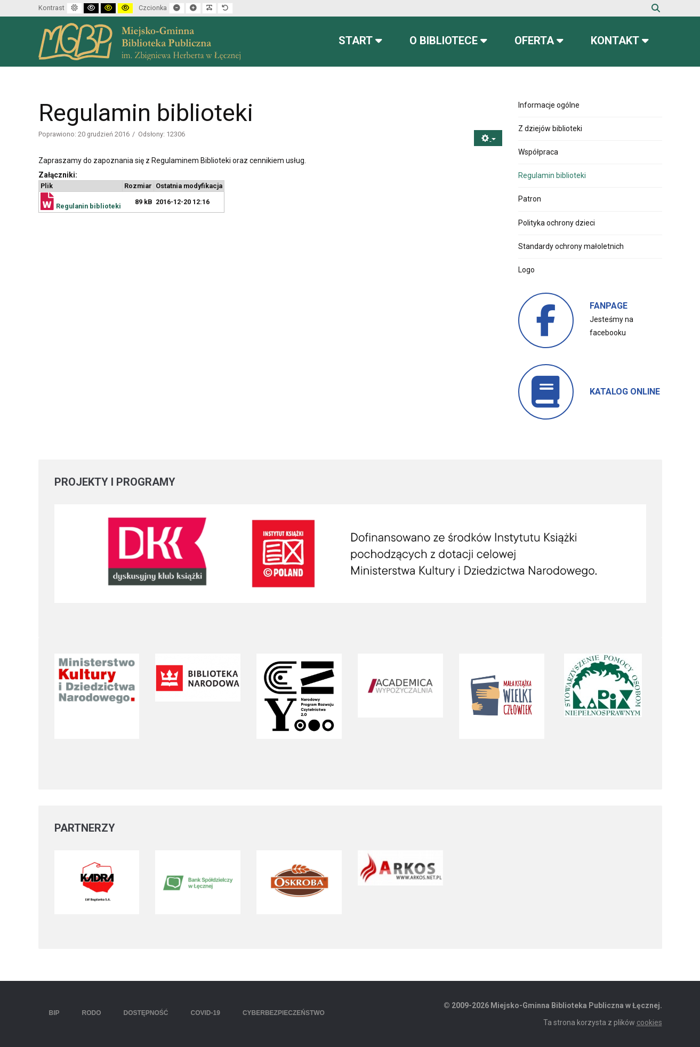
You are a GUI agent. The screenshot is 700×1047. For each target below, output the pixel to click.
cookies (649, 1022)
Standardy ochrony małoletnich (571, 246)
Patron (529, 199)
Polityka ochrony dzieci (556, 223)
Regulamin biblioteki (552, 175)
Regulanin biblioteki (88, 206)
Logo (526, 269)
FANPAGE (608, 306)
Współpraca (538, 152)
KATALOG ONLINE (625, 391)
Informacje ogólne (549, 105)
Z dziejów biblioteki (550, 128)
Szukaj (655, 8)
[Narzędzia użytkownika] (488, 138)
